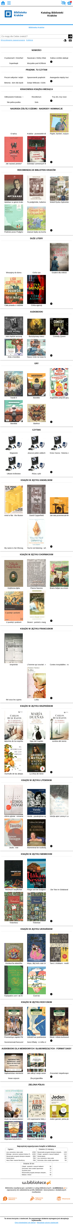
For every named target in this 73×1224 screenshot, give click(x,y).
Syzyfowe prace (26, 1170)
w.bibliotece (59, 1188)
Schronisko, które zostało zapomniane (48, 1160)
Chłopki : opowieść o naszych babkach (48, 1154)
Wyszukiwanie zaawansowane (13, 40)
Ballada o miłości (26, 1174)
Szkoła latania (10, 1158)
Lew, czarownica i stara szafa (14, 1152)
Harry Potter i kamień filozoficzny (15, 1160)
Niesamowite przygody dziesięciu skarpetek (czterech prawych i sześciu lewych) (28, 1156)
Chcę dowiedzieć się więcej (25, 1223)
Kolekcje (29, 40)
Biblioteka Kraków (36, 27)
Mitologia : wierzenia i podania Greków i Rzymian (20, 1154)
